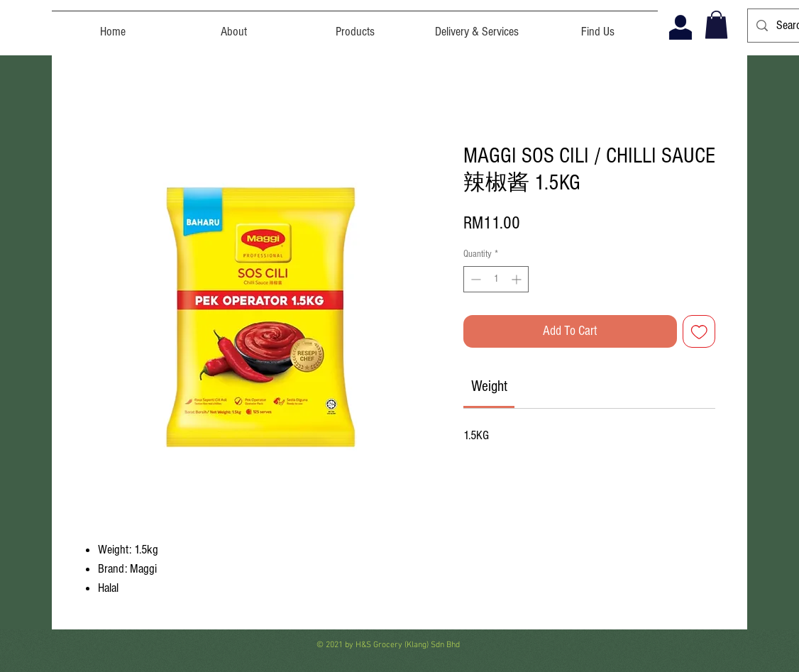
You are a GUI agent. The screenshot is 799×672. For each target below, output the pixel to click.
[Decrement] (474, 279)
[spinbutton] (496, 279)
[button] (716, 24)
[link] (489, 386)
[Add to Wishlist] (699, 331)
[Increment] (518, 279)
